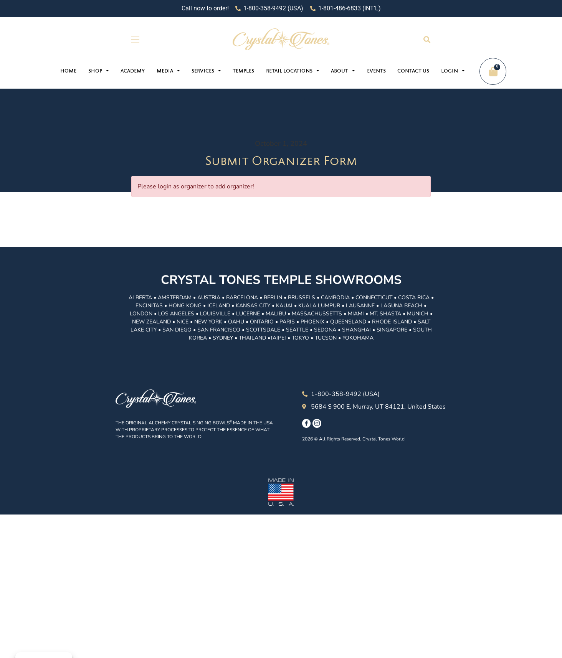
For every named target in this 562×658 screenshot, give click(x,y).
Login (453, 70)
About (343, 70)
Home (68, 71)
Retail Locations (292, 70)
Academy (133, 71)
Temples (243, 71)
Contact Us (413, 71)
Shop (98, 70)
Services (206, 70)
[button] (426, 39)
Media (168, 70)
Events (376, 71)
